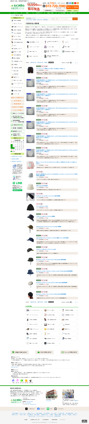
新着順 (46, 62)
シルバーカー (39, 19)
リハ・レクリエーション (41, 419)
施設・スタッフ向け (32, 419)
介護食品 (51, 418)
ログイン (75, 10)
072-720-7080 (30, 405)
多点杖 (34, 19)
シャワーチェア (29, 19)
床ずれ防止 (45, 19)
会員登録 (69, 10)
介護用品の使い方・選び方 (17, 156)
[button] (77, 63)
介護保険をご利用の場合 (16, 161)
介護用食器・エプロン (44, 418)
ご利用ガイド (38, 13)
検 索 (75, 19)
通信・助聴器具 (36, 418)
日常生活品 (69, 418)
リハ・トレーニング (49, 419)
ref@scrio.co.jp (33, 407)
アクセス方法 (48, 404)
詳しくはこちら (14, 367)
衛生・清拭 (64, 418)
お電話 (75, 404)
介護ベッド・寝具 (23, 418)
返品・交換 (50, 13)
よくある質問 (61, 13)
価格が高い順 (40, 62)
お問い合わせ (73, 13)
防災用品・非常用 (57, 419)
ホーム (15, 13)
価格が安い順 (33, 62)
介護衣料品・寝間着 (57, 418)
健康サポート (75, 418)
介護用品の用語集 (15, 158)
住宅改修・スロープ (15, 418)
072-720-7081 (28, 406)
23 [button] (75, 62)
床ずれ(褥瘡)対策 (30, 418)
